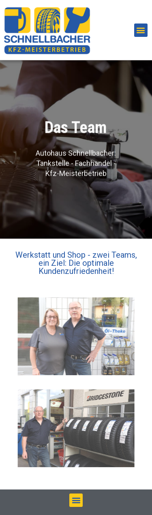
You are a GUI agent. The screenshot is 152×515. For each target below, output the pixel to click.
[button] (141, 30)
